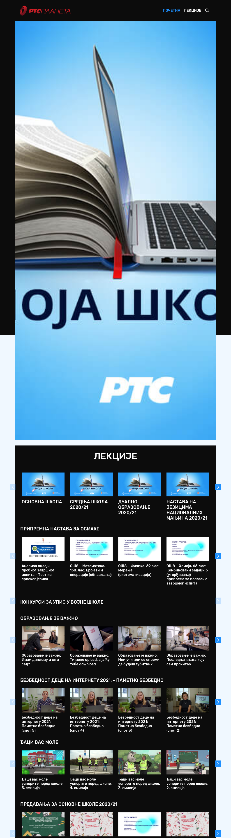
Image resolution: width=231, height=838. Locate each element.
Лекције (192, 10)
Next (218, 487)
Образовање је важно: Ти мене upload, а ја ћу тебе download (90, 659)
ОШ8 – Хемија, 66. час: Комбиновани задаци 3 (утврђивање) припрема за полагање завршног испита (187, 574)
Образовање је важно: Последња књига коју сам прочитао (186, 659)
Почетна (171, 10)
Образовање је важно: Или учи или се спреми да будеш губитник (138, 659)
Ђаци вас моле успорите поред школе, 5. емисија (42, 783)
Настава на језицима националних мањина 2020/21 (186, 510)
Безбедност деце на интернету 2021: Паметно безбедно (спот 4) (88, 724)
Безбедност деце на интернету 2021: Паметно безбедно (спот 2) (184, 724)
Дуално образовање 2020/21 (134, 507)
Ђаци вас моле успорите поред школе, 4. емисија (91, 783)
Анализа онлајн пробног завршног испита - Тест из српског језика (38, 572)
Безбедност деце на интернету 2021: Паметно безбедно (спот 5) (40, 724)
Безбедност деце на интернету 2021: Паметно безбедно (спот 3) (136, 724)
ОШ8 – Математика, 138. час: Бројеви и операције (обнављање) (91, 570)
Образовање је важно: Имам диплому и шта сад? (41, 659)
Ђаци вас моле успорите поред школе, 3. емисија (139, 783)
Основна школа (42, 502)
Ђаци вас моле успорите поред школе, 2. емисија (187, 783)
